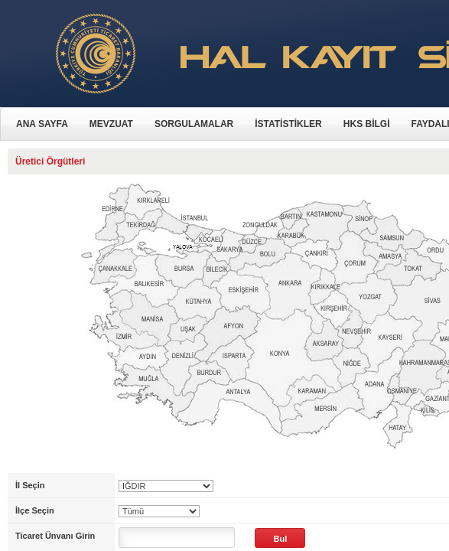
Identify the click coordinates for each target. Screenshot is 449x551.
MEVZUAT (111, 124)
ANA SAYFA (42, 124)
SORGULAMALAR (194, 124)
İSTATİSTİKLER (288, 124)
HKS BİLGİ (366, 124)
